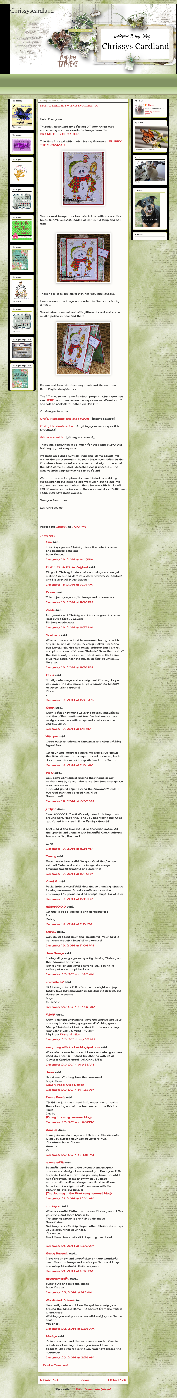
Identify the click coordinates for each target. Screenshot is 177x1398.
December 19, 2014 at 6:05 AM (70, 801)
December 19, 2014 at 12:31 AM (70, 700)
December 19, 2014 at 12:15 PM (70, 873)
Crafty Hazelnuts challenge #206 (64, 418)
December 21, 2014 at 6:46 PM (69, 1271)
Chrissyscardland (32, 10)
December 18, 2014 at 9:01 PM (69, 584)
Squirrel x (53, 635)
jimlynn (51, 809)
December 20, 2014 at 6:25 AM (70, 1039)
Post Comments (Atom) (93, 1389)
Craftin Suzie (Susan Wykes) (67, 567)
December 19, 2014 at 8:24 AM (69, 848)
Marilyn (51, 1336)
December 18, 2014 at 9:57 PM (69, 627)
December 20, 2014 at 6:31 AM (70, 1064)
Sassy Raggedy (57, 1253)
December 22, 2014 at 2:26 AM (70, 1328)
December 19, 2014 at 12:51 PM (70, 899)
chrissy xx (53, 1206)
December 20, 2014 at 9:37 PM (70, 1122)
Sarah (50, 707)
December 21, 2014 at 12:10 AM (70, 1198)
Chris (50, 675)
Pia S (50, 772)
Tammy (51, 856)
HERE (50, 400)
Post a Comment (55, 1365)
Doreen (51, 592)
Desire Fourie (55, 1097)
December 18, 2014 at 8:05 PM (70, 559)
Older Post (117, 1380)
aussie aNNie (55, 1162)
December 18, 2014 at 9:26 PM (69, 602)
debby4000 (56, 906)
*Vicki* (50, 1014)
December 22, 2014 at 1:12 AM (69, 1292)
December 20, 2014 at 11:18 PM (70, 1154)
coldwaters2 (55, 982)
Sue (49, 542)
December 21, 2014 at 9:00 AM (70, 1245)
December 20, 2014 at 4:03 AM (70, 1007)
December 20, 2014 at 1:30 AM (70, 974)
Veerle (50, 610)
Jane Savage (55, 953)
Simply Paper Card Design (65, 1084)
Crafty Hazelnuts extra (56, 426)
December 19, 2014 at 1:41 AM (68, 728)
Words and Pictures (60, 1300)
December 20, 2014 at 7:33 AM (70, 1089)
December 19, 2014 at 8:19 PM (69, 924)
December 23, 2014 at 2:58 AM (70, 1357)
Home (84, 1380)
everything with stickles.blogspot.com (73, 1047)
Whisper (52, 736)
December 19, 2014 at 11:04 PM (70, 945)
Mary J (51, 931)
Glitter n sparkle (51, 437)
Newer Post (50, 1380)
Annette (51, 1130)
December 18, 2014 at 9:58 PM (69, 667)
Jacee (50, 1072)
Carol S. (52, 881)
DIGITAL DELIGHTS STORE (60, 134)
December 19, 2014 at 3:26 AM (69, 765)
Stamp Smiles (70, 1034)
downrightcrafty (57, 1278)
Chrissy (151, 105)
